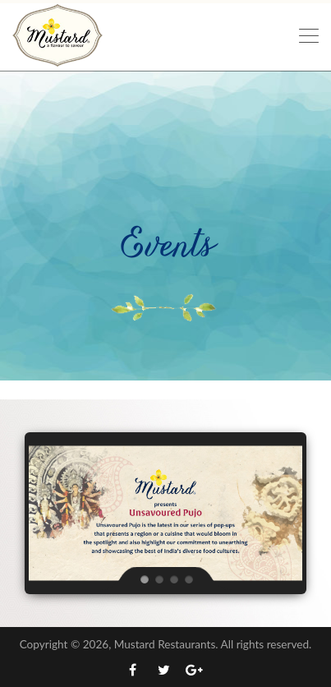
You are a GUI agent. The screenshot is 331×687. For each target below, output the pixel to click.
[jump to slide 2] (158, 578)
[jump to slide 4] (188, 578)
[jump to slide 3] (173, 578)
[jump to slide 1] (143, 578)
